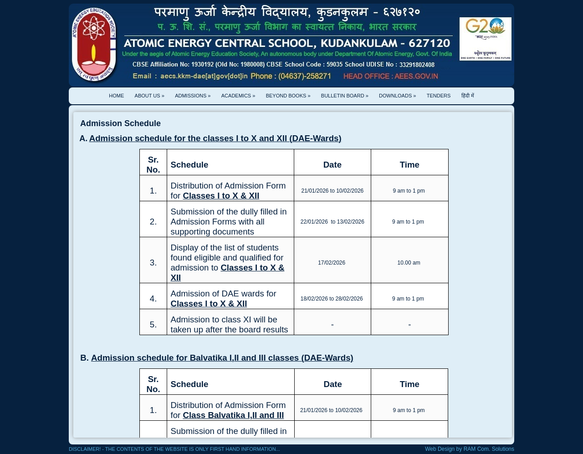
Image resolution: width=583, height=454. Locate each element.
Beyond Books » (288, 95)
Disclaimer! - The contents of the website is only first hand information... (174, 449)
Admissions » (192, 95)
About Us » (149, 95)
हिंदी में (467, 95)
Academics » (238, 95)
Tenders (439, 95)
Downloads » (397, 95)
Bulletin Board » (344, 95)
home (116, 95)
